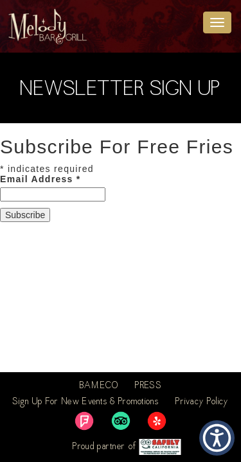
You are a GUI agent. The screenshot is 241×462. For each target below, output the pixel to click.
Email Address (40, 179)
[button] (217, 438)
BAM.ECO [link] (99, 386)
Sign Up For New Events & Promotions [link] (85, 402)
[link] (84, 421)
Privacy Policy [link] (201, 402)
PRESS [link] (148, 386)
